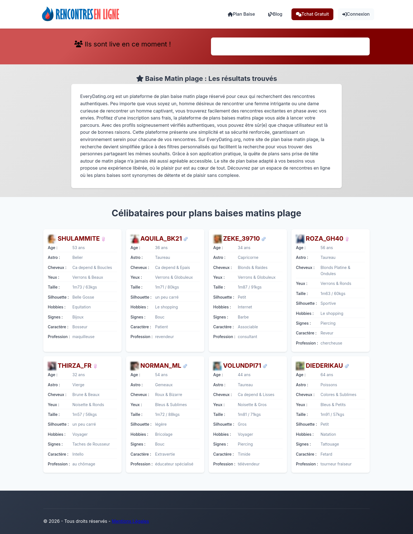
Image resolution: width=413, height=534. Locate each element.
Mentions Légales (130, 521)
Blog (275, 14)
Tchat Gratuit (312, 14)
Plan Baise (241, 14)
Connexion (356, 14)
